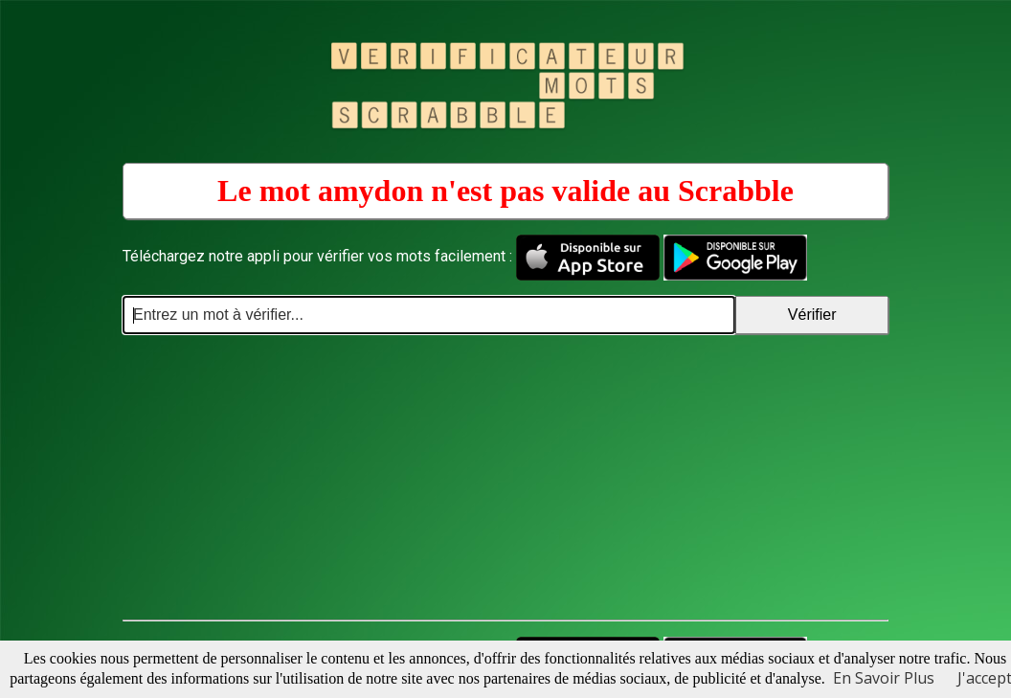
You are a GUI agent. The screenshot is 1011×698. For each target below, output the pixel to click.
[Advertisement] (505, 478)
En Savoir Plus (883, 677)
